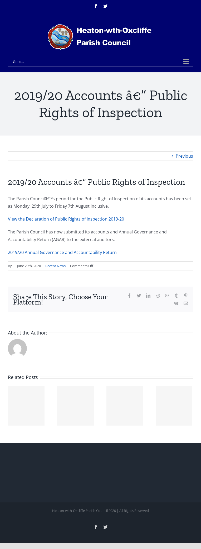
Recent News (55, 265)
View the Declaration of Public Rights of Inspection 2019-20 (66, 219)
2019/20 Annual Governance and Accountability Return (62, 252)
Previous (184, 156)
